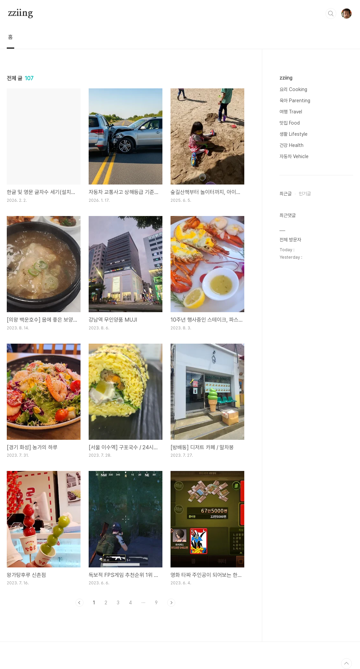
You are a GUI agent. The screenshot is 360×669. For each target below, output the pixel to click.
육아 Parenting (294, 100)
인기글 (305, 193)
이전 (79, 603)
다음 (171, 603)
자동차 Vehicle (294, 156)
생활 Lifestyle (293, 134)
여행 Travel (290, 111)
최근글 (285, 193)
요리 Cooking (293, 89)
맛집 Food (289, 123)
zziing (20, 13)
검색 (331, 13)
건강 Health (291, 145)
